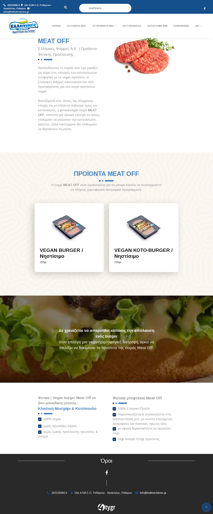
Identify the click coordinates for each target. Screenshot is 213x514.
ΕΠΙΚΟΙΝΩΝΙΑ (181, 26)
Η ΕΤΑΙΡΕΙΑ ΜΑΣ (76, 26)
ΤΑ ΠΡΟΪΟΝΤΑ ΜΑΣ (103, 26)
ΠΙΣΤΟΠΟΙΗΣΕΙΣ (132, 26)
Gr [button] (197, 26)
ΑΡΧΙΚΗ (56, 26)
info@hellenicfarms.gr (31, 9)
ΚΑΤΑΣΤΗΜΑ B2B (157, 26)
